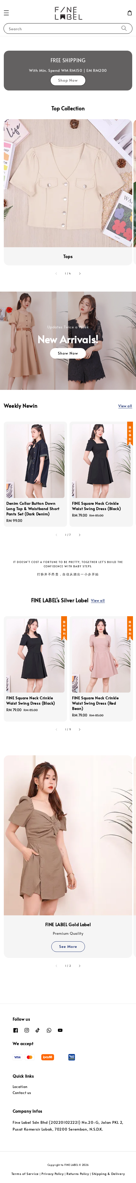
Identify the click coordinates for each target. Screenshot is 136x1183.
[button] (6, 12)
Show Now (68, 353)
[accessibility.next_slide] (79, 273)
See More (68, 946)
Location (20, 1086)
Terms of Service (25, 1173)
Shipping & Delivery (108, 1173)
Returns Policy (77, 1173)
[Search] (124, 28)
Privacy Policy (52, 1173)
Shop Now (68, 80)
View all (125, 405)
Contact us (22, 1092)
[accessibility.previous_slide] (56, 273)
